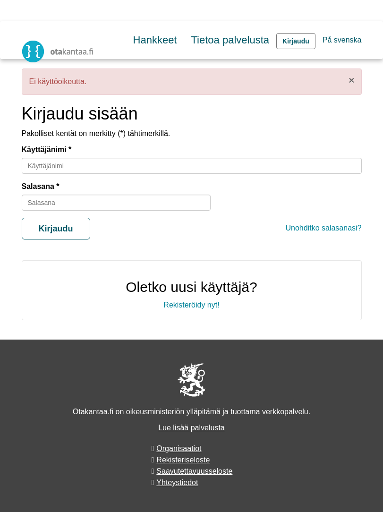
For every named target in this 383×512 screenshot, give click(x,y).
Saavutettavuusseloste (194, 471)
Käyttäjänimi (44, 149)
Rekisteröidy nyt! (191, 305)
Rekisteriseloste (183, 460)
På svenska (342, 40)
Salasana (38, 186)
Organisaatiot (178, 448)
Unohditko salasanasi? (324, 228)
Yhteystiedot (177, 482)
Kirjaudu (295, 41)
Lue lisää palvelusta (191, 428)
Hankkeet (155, 40)
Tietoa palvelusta (230, 40)
